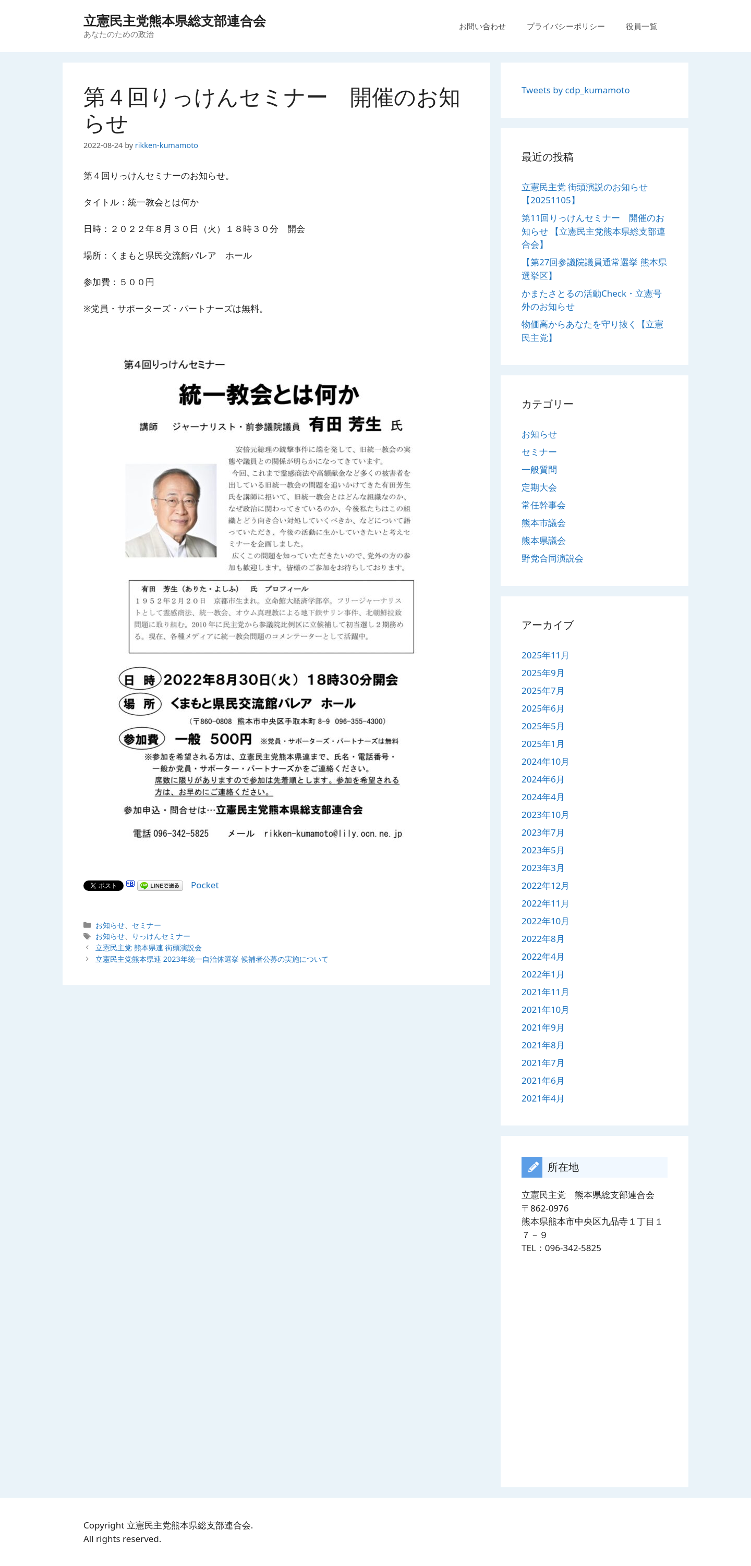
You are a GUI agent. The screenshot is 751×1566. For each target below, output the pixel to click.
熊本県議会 (544, 540)
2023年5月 (543, 850)
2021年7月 (543, 1063)
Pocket (205, 885)
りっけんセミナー (161, 936)
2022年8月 (543, 939)
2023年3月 (543, 868)
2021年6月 (543, 1080)
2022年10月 (546, 921)
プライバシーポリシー (566, 26)
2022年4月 (543, 956)
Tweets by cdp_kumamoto (576, 90)
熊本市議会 (544, 523)
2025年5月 (543, 726)
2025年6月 (543, 708)
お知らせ (110, 925)
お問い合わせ (482, 26)
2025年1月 (543, 744)
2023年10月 (546, 815)
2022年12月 (546, 885)
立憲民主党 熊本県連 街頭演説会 (148, 947)
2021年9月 (543, 1027)
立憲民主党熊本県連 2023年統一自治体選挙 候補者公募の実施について (212, 959)
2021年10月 (546, 1010)
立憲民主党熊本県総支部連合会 (174, 20)
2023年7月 (543, 832)
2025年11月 (546, 655)
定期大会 (539, 487)
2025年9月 (543, 673)
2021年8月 (543, 1045)
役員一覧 (641, 26)
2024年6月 (543, 779)
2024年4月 (543, 797)
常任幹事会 (544, 505)
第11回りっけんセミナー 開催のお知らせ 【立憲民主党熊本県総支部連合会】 (593, 231)
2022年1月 (543, 974)
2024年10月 (546, 761)
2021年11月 (546, 992)
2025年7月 (543, 690)
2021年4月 (543, 1098)
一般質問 (539, 469)
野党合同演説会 (553, 558)
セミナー (146, 925)
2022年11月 (546, 903)
